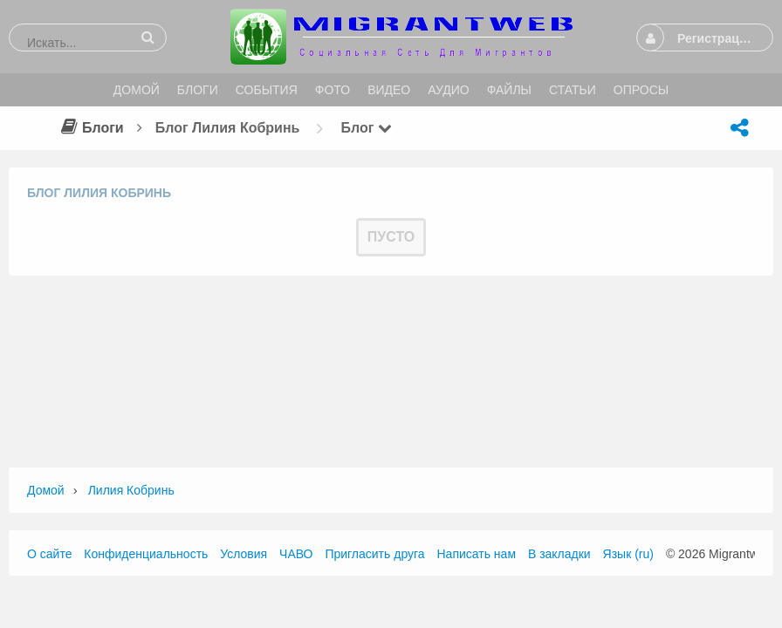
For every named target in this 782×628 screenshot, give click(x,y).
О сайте (49, 554)
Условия (243, 554)
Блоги (90, 127)
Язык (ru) (628, 554)
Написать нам (477, 554)
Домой (46, 490)
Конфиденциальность (146, 554)
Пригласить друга (374, 554)
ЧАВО (295, 554)
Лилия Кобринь (131, 490)
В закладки (559, 554)
